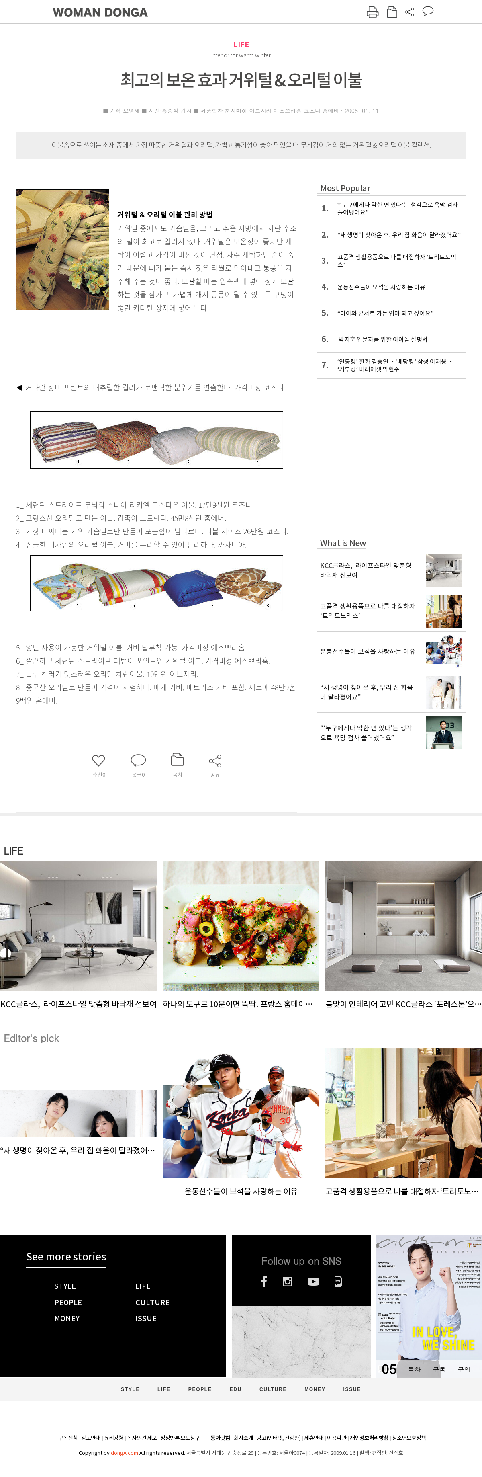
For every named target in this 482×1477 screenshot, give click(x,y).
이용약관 (336, 1438)
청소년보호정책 (409, 1438)
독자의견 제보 (142, 1438)
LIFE (241, 44)
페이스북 (264, 1281)
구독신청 (68, 1438)
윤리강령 (113, 1438)
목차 (414, 1369)
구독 (439, 1369)
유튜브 (313, 1281)
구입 (463, 1369)
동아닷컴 (220, 1438)
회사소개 (243, 1438)
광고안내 (90, 1438)
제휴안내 (313, 1438)
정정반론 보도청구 (180, 1438)
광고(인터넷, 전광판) (278, 1438)
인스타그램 (287, 1281)
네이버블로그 (338, 1281)
